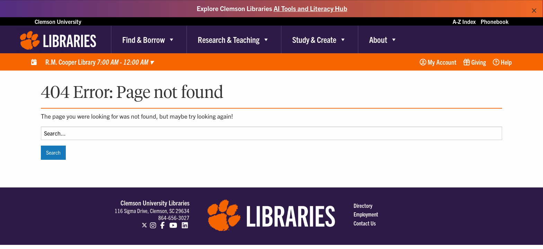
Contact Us (365, 223)
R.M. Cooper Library (99, 61)
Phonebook (494, 21)
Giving (474, 62)
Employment (366, 214)
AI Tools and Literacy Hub (310, 8)
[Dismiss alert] (534, 8)
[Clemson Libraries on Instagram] (153, 222)
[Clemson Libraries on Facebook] (163, 222)
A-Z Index (464, 21)
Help (502, 62)
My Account (438, 62)
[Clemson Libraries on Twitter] (144, 222)
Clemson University (58, 21)
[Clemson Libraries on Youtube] (173, 222)
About (383, 39)
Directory (363, 205)
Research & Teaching (234, 39)
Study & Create (319, 39)
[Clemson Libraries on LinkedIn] (185, 222)
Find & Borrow (148, 39)
